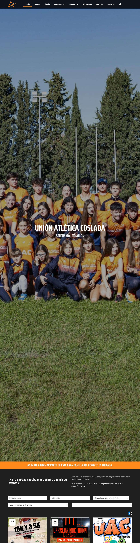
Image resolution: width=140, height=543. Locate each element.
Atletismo (59, 4)
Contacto (111, 4)
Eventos (37, 4)
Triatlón (74, 4)
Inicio (27, 4)
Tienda (47, 4)
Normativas (87, 4)
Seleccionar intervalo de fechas (111, 498)
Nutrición (99, 4)
